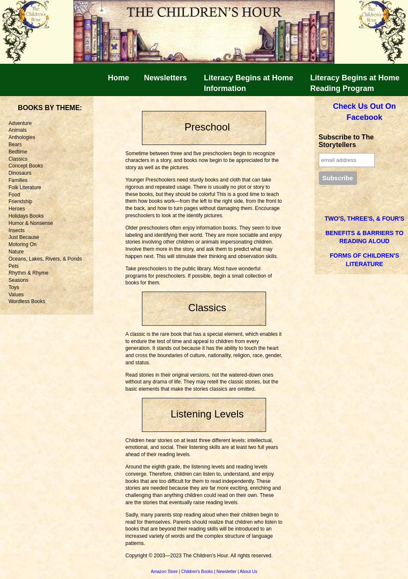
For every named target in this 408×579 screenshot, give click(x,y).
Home (118, 78)
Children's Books (197, 571)
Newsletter (226, 571)
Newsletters (165, 78)
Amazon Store (164, 571)
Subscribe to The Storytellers (346, 140)
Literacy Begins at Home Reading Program (355, 83)
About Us (248, 571)
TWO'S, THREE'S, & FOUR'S (365, 218)
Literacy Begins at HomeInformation (248, 83)
